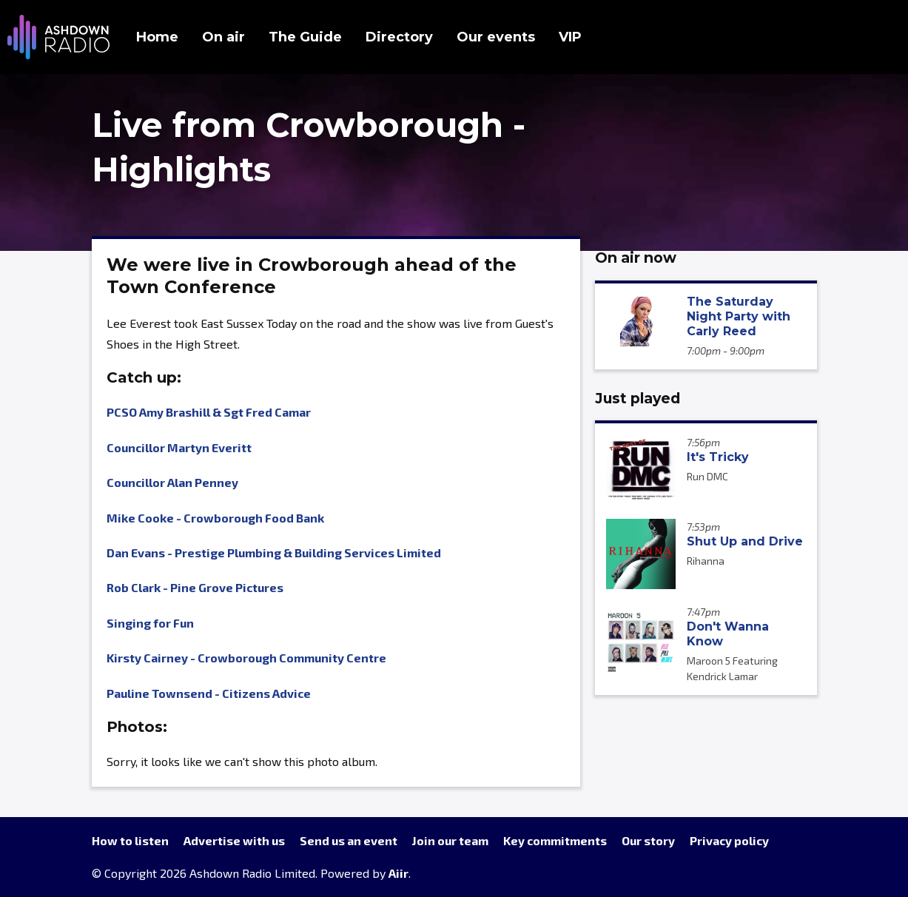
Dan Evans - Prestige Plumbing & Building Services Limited (274, 552)
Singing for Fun (150, 623)
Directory (399, 37)
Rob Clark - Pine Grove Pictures (195, 587)
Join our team (450, 840)
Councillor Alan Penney (172, 482)
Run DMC (707, 476)
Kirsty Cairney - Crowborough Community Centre (246, 658)
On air (223, 37)
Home (157, 37)
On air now (635, 257)
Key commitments (555, 840)
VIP (570, 37)
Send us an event (348, 840)
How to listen (130, 840)
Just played (637, 398)
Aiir (398, 873)
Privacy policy (729, 840)
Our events (496, 37)
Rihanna (705, 560)
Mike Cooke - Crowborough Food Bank (215, 518)
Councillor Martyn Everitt (179, 447)
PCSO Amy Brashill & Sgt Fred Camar (209, 412)
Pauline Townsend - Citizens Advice (209, 693)
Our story (648, 840)
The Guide (305, 37)
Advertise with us (234, 840)
